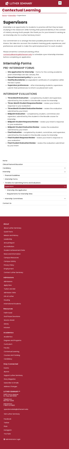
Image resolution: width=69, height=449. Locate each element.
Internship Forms (11, 179)
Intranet (7, 327)
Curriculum (8, 344)
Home (4, 15)
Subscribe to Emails (11, 383)
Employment (9, 269)
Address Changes (10, 386)
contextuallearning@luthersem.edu (17, 54)
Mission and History (11, 235)
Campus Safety (10, 261)
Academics (8, 337)
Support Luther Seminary (13, 375)
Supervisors (9, 186)
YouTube (7, 434)
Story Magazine (10, 379)
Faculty (6, 348)
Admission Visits (10, 292)
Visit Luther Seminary (12, 414)
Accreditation (9, 246)
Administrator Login (13, 439)
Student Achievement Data (14, 250)
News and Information (12, 254)
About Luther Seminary (12, 228)
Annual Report (9, 243)
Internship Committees (14, 198)
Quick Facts (8, 232)
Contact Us (7, 203)
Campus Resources (11, 258)
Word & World (9, 320)
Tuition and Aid (9, 289)
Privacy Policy (9, 265)
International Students (12, 304)
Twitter (6, 423)
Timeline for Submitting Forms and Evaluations (23, 183)
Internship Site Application (17, 190)
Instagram (8, 430)
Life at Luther (9, 296)
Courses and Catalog (12, 355)
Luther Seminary (29, 3)
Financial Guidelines (12, 175)
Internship (12, 15)
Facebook (7, 419)
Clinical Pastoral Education (13, 164)
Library (6, 324)
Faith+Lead (8, 313)
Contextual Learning (11, 351)
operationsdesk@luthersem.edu (16, 409)
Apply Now (8, 285)
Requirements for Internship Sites (19, 194)
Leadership (8, 239)
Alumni (6, 372)
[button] (60, 3)
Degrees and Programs (12, 340)
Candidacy (7, 168)
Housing (7, 300)
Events (6, 368)
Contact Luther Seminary (13, 272)
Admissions (8, 281)
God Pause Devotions (12, 316)
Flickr (6, 426)
